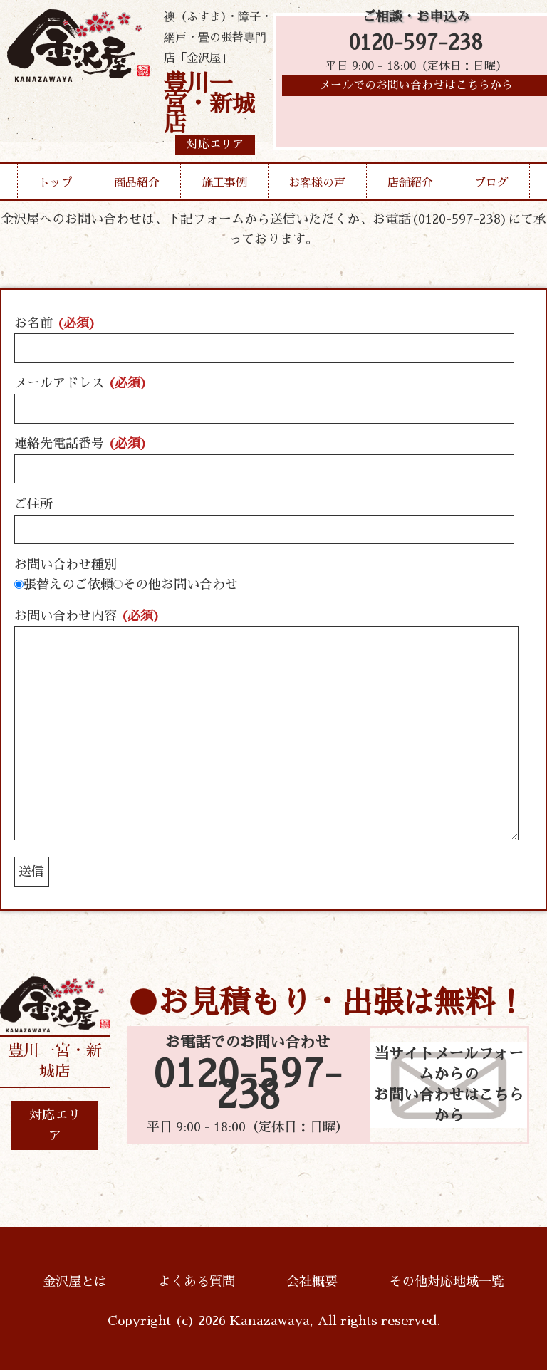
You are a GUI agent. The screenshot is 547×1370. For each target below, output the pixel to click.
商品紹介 (137, 183)
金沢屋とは (75, 1281)
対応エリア (54, 1125)
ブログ (491, 183)
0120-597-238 (416, 44)
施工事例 (224, 183)
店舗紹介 (410, 183)
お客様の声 (316, 183)
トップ (55, 183)
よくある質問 (196, 1281)
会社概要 (312, 1281)
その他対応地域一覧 (446, 1281)
